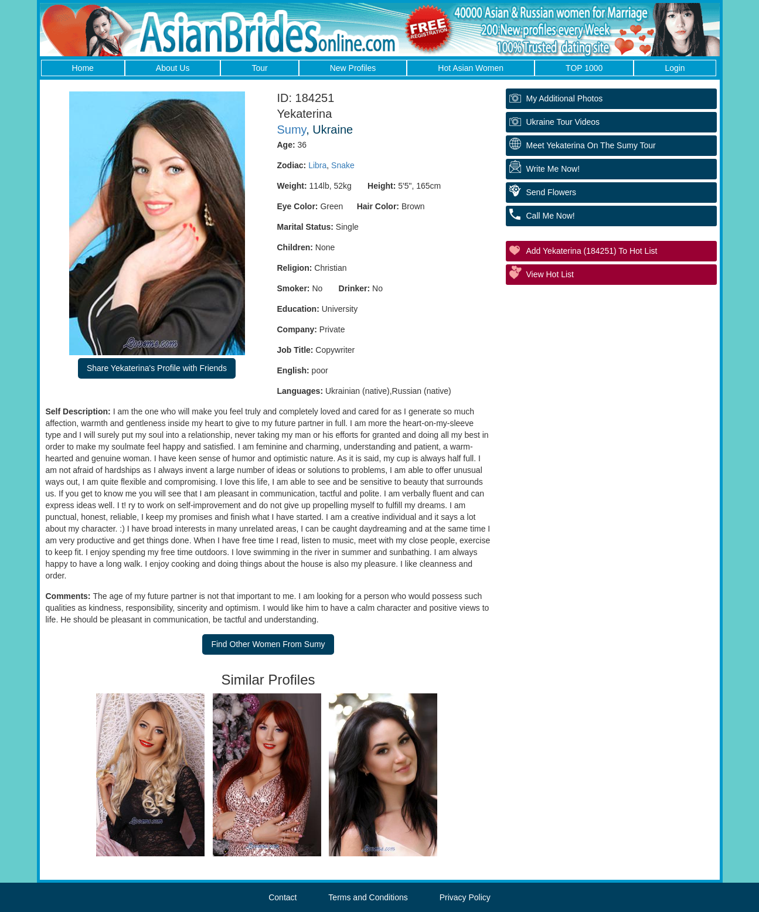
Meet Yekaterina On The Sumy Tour (591, 145)
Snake (343, 165)
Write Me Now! (553, 168)
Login (675, 68)
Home (83, 68)
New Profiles (353, 68)
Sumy (292, 129)
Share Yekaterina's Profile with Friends (157, 368)
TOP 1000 (584, 68)
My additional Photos (564, 98)
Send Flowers (551, 192)
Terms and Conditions (367, 897)
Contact (282, 897)
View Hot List (550, 274)
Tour (259, 68)
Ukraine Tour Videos (563, 122)
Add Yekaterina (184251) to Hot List (592, 251)
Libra (317, 165)
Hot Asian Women (470, 68)
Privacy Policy (465, 897)
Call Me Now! (550, 215)
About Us (173, 68)
